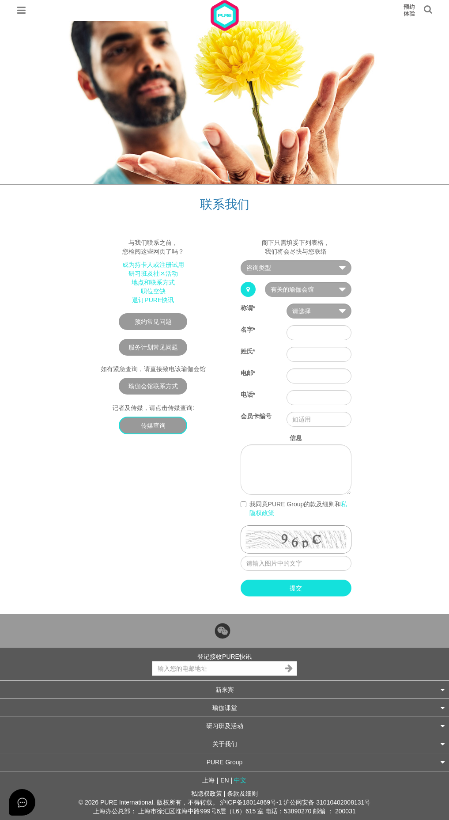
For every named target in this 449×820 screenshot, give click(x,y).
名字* (248, 329)
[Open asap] (22, 802)
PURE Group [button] (326, 762)
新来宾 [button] (330, 689)
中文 (240, 780)
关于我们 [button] (328, 744)
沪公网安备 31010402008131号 (326, 802)
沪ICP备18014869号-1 (251, 802)
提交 (296, 588)
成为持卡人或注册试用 (153, 264)
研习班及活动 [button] (325, 725)
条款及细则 (242, 793)
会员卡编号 (256, 416)
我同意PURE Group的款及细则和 (294, 508)
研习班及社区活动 (153, 273)
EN (224, 780)
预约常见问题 (153, 321)
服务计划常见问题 (153, 347)
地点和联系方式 (153, 282)
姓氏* (248, 351)
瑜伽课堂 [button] (328, 707)
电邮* (248, 372)
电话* (248, 394)
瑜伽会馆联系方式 (153, 386)
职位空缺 (153, 291)
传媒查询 (153, 425)
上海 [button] (208, 780)
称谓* (248, 307)
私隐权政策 (206, 793)
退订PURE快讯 (153, 300)
